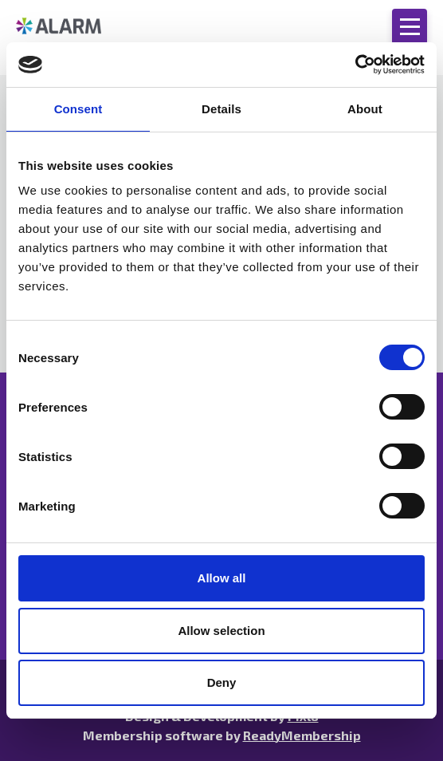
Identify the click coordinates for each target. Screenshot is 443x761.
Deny (222, 682)
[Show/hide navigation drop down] (409, 27)
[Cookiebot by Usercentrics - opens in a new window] (355, 64)
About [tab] (364, 109)
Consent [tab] (78, 109)
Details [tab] (221, 109)
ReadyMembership (302, 735)
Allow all (222, 578)
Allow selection (221, 630)
